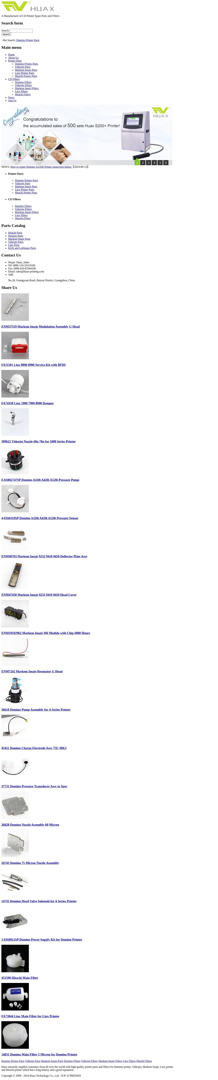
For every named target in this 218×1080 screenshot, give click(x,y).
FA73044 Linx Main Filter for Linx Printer (30, 1016)
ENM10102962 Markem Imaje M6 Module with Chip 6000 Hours (45, 633)
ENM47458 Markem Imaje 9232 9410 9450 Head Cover (39, 595)
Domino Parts (15, 235)
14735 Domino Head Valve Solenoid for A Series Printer (39, 901)
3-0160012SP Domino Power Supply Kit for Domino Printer (41, 939)
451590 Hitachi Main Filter (19, 978)
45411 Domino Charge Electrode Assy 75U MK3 (33, 748)
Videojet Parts (22, 66)
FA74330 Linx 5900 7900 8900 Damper (27, 403)
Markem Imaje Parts (26, 69)
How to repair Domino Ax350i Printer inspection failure (41, 166)
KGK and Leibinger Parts (22, 248)
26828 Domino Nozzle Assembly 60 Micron (30, 824)
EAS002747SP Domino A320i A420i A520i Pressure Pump (40, 480)
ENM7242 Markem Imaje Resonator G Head (31, 671)
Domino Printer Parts (27, 40)
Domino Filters (23, 82)
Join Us (12, 100)
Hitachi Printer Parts (26, 76)
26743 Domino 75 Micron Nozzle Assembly (30, 863)
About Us (13, 57)
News (11, 97)
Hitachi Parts (15, 232)
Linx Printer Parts (24, 73)
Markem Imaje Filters (27, 88)
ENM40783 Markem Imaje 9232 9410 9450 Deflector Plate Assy (44, 556)
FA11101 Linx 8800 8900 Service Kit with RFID (33, 365)
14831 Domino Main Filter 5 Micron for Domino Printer (39, 1054)
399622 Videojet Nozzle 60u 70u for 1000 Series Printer (38, 441)
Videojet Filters (23, 85)
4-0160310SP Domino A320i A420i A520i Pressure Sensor (39, 518)
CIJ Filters (14, 79)
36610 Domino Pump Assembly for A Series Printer (35, 709)
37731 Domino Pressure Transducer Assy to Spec (34, 786)
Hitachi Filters (23, 94)
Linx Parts (13, 245)
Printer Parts (15, 60)
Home (11, 54)
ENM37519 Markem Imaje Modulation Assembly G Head (40, 326)
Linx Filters (21, 91)
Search (5, 30)
